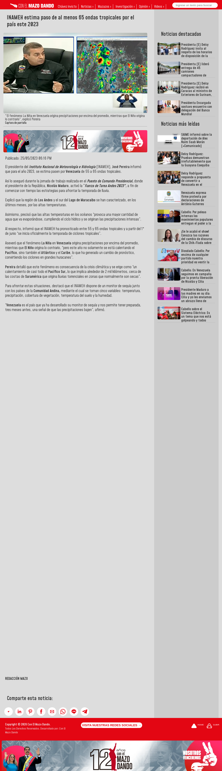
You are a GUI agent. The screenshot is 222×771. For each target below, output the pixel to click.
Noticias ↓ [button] (87, 6)
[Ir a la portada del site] (197, 726)
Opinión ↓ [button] (144, 6)
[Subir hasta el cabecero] (212, 726)
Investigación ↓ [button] (125, 6)
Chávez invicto (67, 6)
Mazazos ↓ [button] (104, 6)
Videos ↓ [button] (159, 6)
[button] (8, 711)
